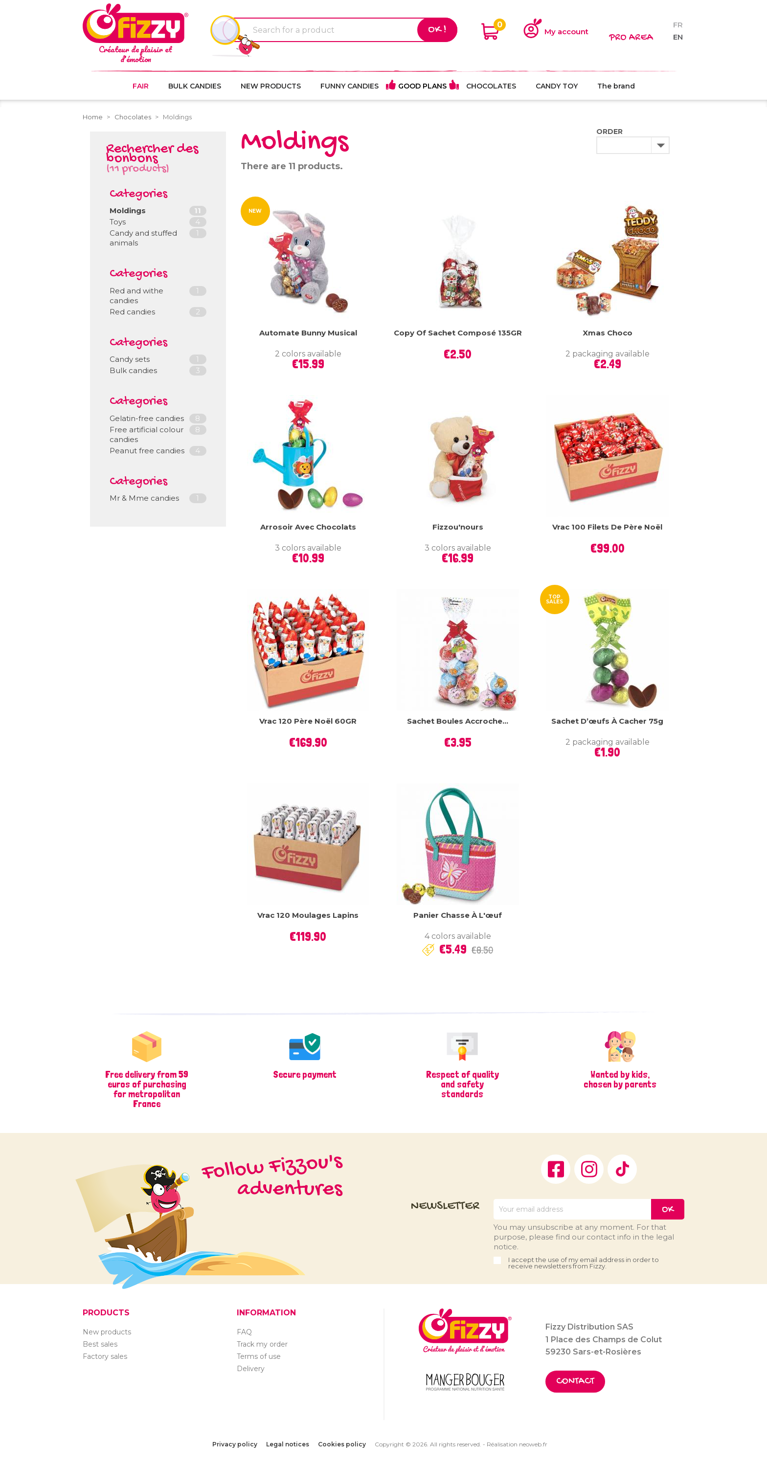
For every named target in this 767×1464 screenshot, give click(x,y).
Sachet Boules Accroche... (457, 721)
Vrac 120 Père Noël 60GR (308, 721)
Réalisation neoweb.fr (517, 1444)
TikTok (622, 1169)
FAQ (244, 1332)
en (678, 37)
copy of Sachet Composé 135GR (458, 332)
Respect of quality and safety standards (462, 1084)
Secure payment (305, 1074)
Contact (575, 1381)
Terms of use (259, 1356)
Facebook (555, 1169)
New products (107, 1332)
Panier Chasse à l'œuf (457, 915)
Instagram (589, 1169)
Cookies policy (342, 1444)
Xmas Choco (607, 332)
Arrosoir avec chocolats (308, 527)
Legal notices (287, 1444)
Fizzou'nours (457, 527)
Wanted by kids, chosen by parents (620, 1079)
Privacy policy (234, 1444)
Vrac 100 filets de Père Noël (607, 527)
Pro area (631, 38)
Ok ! (437, 29)
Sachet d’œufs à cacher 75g (607, 721)
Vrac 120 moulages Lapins (308, 915)
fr (678, 24)
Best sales (100, 1344)
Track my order (262, 1344)
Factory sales (105, 1356)
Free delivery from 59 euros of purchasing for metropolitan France (146, 1088)
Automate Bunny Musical (308, 332)
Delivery (251, 1368)
